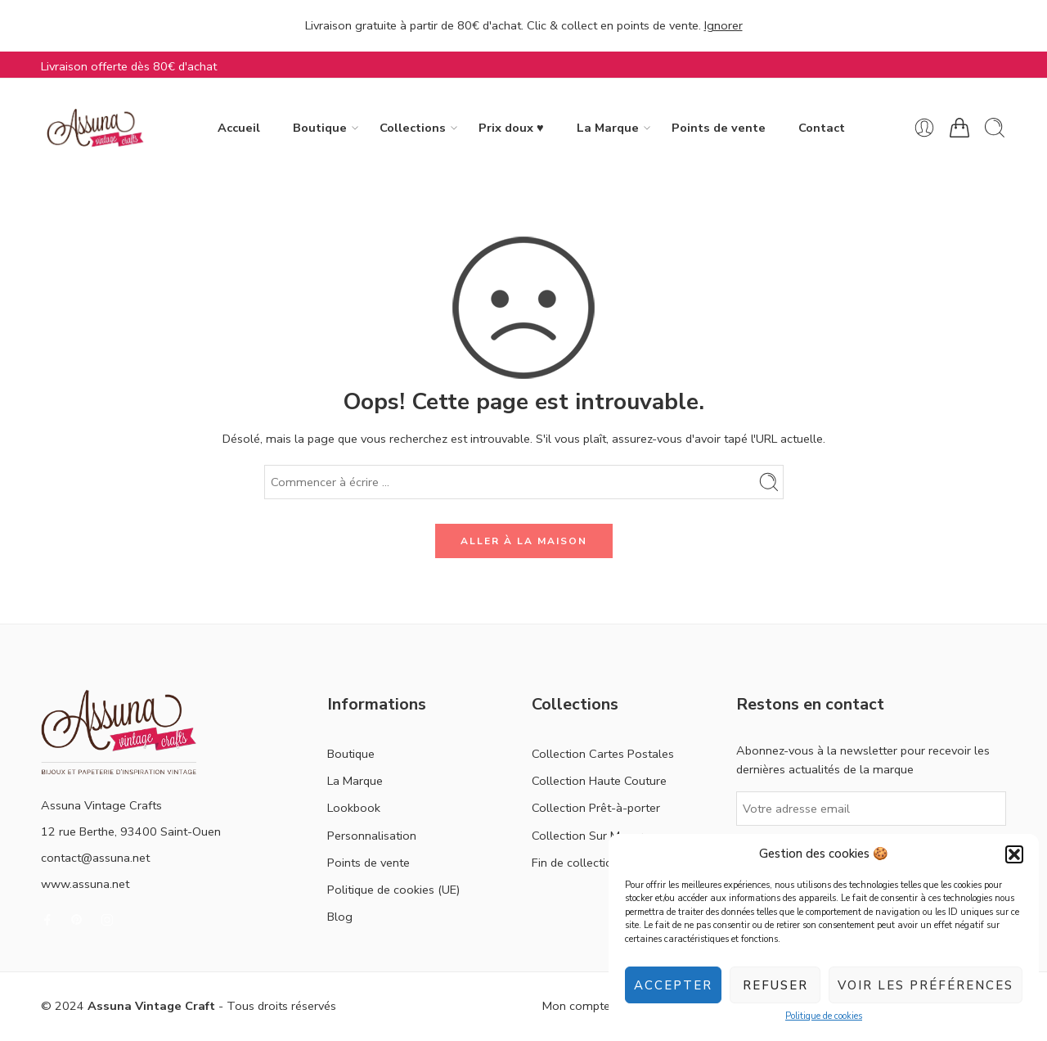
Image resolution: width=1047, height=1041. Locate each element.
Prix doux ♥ (511, 127)
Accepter (673, 985)
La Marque (608, 128)
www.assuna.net (85, 884)
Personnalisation (371, 835)
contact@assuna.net (95, 857)
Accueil (239, 127)
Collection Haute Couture (599, 781)
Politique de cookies (823, 1016)
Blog (340, 916)
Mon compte (576, 1006)
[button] (1014, 854)
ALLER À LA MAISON (524, 541)
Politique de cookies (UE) (393, 889)
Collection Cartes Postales (603, 754)
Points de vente (719, 127)
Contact (821, 127)
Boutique (320, 128)
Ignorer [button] (723, 25)
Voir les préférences (925, 985)
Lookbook (353, 808)
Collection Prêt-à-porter (596, 808)
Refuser (775, 985)
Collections (413, 128)
